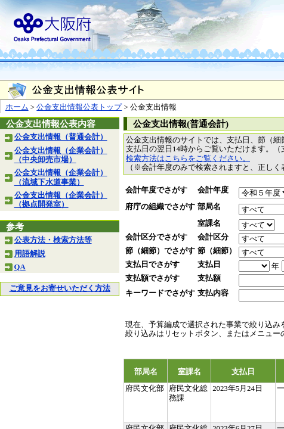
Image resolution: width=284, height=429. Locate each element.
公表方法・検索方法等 (53, 240)
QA (20, 267)
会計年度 (213, 190)
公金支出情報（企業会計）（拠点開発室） (60, 200)
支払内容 (213, 293)
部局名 (209, 207)
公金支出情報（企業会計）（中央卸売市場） (60, 155)
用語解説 (29, 254)
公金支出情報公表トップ (79, 107)
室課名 (209, 223)
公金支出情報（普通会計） (60, 137)
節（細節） (216, 251)
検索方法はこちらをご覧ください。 (188, 158)
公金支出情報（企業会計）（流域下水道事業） (60, 177)
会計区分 (213, 237)
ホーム (17, 107)
